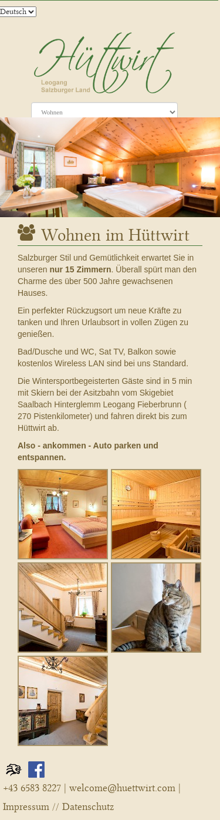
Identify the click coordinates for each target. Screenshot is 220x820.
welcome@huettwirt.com (122, 788)
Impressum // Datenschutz (58, 807)
